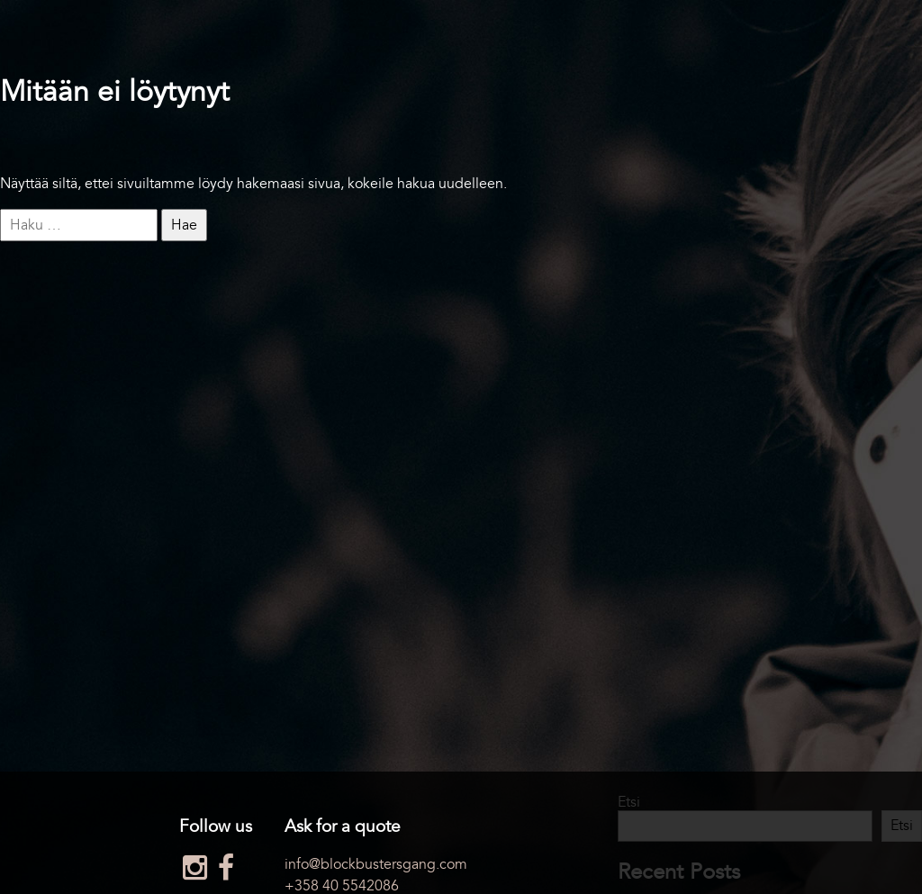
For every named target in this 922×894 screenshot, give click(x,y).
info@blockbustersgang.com (376, 864)
